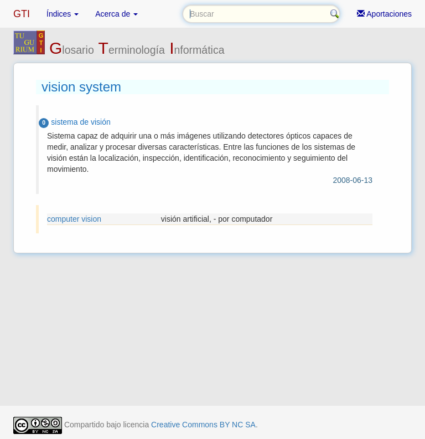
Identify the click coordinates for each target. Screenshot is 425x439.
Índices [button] (62, 13)
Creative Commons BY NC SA (203, 424)
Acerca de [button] (116, 13)
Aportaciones (384, 13)
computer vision (74, 219)
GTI (21, 13)
